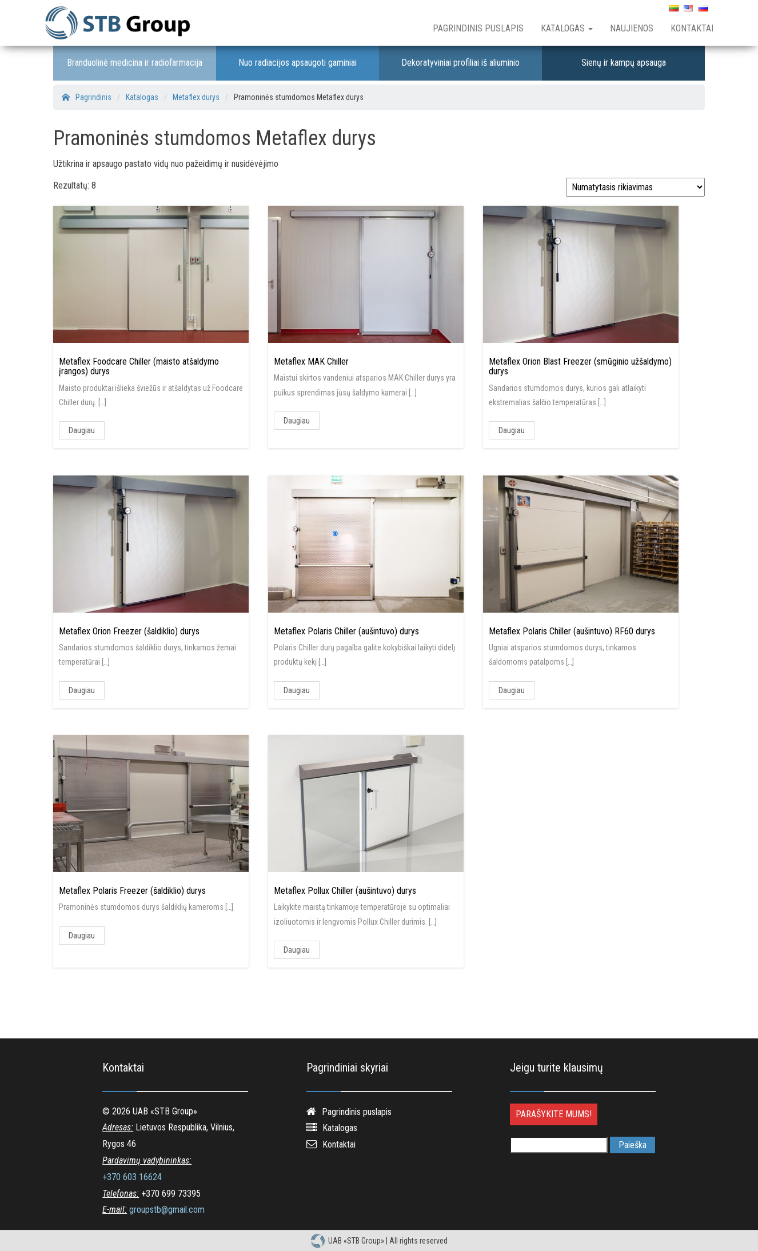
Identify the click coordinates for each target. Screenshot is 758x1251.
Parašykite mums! (554, 1114)
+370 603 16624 (132, 1177)
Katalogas (567, 28)
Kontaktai (692, 28)
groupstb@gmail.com (167, 1209)
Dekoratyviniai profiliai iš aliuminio (460, 62)
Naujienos (631, 28)
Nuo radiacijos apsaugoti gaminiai (297, 62)
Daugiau (82, 430)
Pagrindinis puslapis (478, 28)
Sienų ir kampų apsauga (623, 62)
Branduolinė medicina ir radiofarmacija (134, 62)
